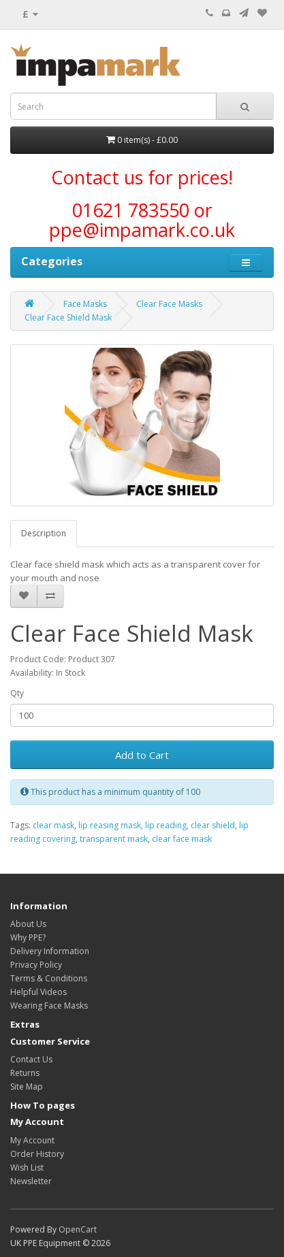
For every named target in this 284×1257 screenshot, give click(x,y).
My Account (32, 1140)
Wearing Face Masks (49, 1005)
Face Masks (85, 304)
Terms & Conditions (48, 978)
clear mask (53, 825)
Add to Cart (142, 755)
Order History (37, 1154)
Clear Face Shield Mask (68, 317)
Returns (25, 1073)
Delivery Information (49, 951)
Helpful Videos (38, 992)
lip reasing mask (109, 825)
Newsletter (31, 1181)
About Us (28, 924)
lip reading (166, 825)
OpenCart (78, 1229)
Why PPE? (28, 937)
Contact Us (31, 1059)
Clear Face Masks (169, 304)
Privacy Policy (36, 964)
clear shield (213, 825)
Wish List (27, 1167)
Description (43, 533)
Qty (17, 693)
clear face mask (182, 839)
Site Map (26, 1086)
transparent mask (114, 839)
